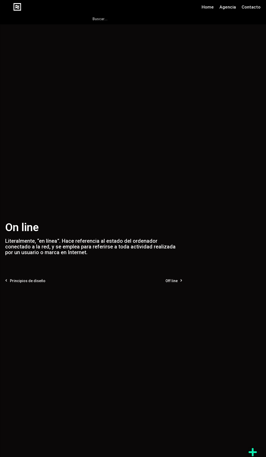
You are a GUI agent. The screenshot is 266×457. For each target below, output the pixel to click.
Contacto (251, 7)
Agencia (228, 7)
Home (208, 7)
